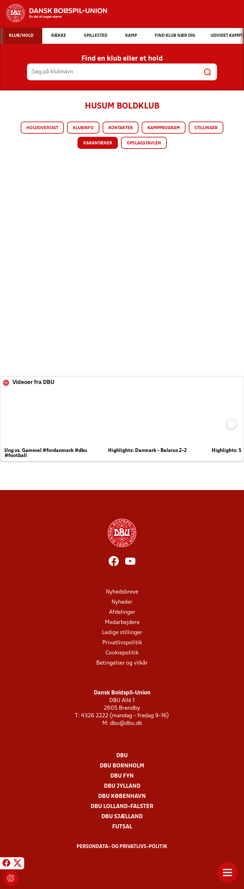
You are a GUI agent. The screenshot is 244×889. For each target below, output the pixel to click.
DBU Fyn (122, 776)
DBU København (122, 796)
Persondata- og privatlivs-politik (122, 847)
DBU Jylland (122, 786)
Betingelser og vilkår (122, 663)
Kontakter (120, 128)
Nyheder (122, 602)
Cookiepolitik (122, 653)
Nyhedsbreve (122, 592)
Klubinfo (83, 128)
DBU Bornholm (122, 766)
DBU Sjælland (122, 816)
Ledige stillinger (122, 632)
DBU (122, 756)
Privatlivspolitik (122, 643)
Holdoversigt (42, 128)
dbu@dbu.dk (126, 723)
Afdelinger (122, 612)
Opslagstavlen (144, 143)
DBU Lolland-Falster (122, 806)
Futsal (122, 827)
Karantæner (97, 143)
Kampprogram (163, 128)
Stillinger (206, 128)
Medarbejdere (122, 622)
